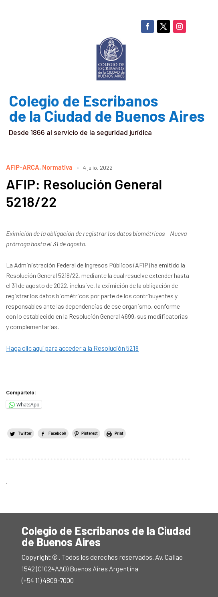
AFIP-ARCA (22, 167)
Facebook (57, 432)
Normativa (55, 167)
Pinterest (89, 432)
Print (119, 432)
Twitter (25, 432)
